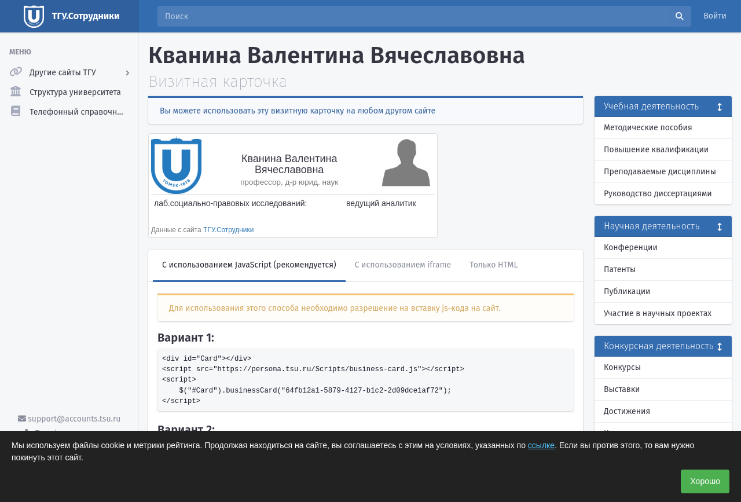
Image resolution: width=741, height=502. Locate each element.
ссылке (541, 445)
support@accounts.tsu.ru (69, 419)
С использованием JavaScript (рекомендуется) (249, 265)
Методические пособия (648, 128)
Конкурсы (622, 367)
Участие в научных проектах (657, 313)
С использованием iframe (403, 265)
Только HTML (493, 265)
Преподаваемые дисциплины (660, 172)
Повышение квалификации (656, 150)
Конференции (631, 247)
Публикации (627, 291)
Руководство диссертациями (658, 194)
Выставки (622, 389)
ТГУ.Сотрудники (228, 230)
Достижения (627, 411)
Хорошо (705, 481)
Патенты (620, 269)
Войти (715, 16)
